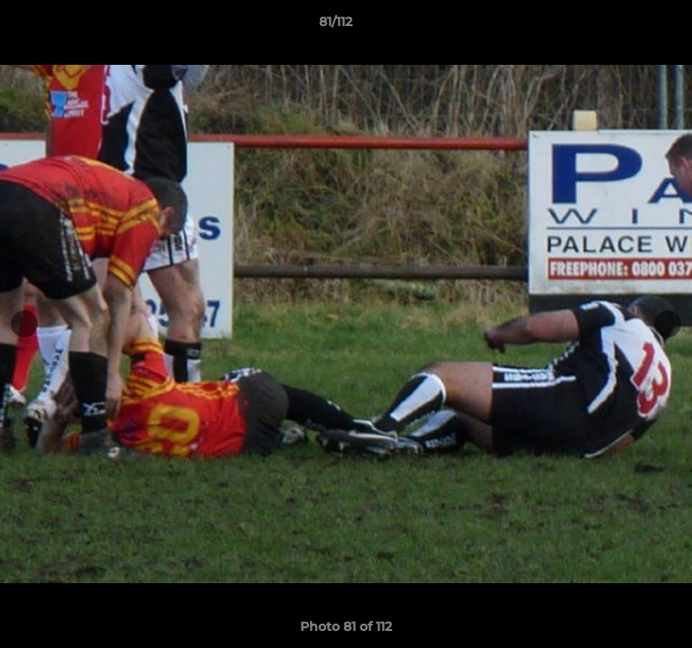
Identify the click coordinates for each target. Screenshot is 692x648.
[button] (627, 26)
